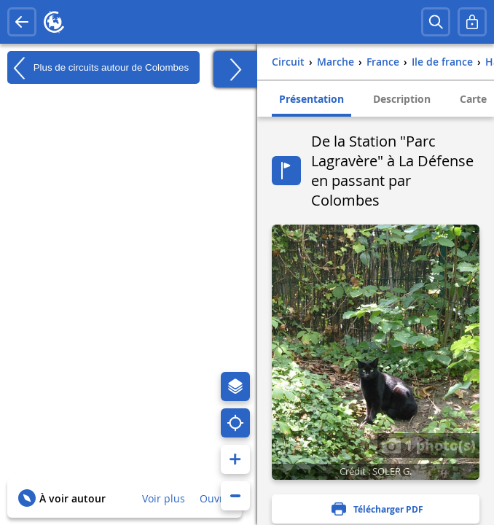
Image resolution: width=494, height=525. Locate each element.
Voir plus (163, 498)
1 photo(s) (428, 445)
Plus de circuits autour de (98, 67)
